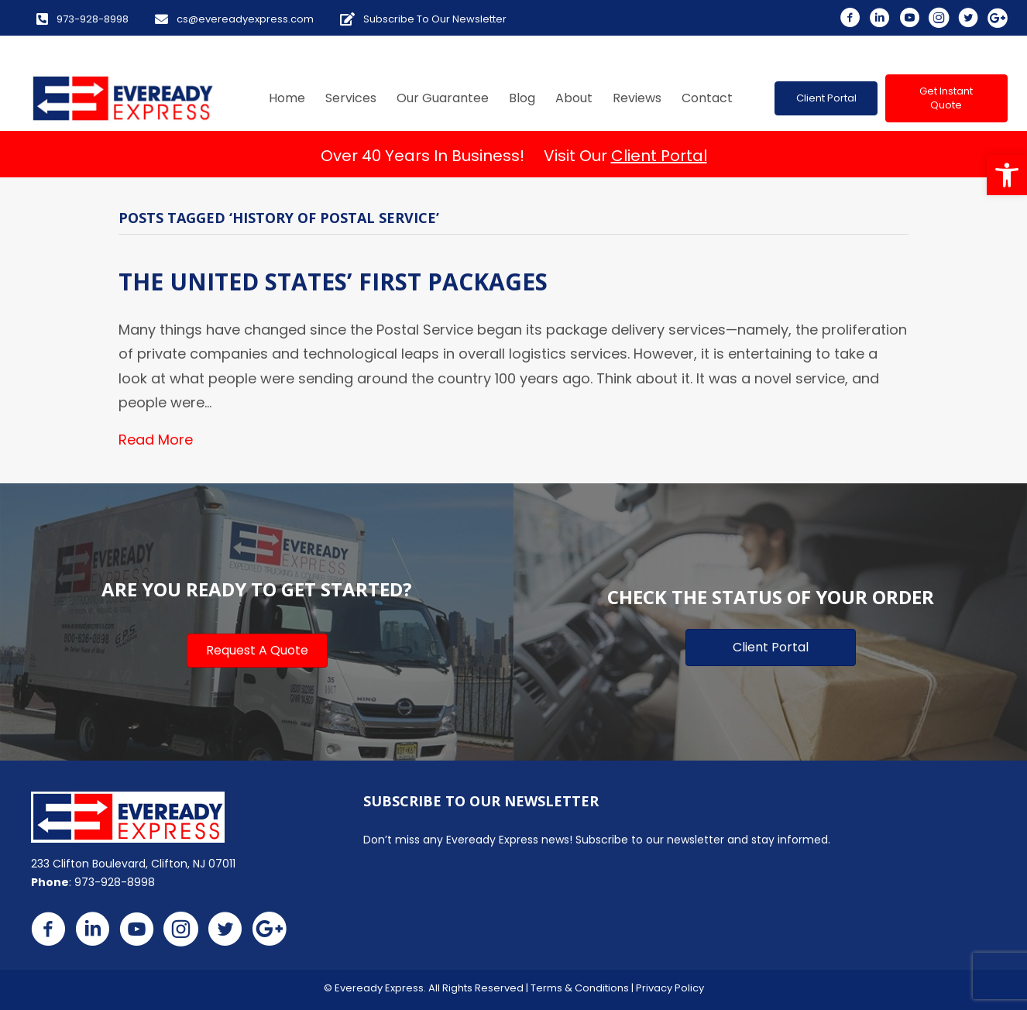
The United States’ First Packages (333, 281)
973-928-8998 (114, 882)
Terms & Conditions (580, 988)
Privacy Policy (670, 988)
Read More (155, 439)
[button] (1007, 175)
